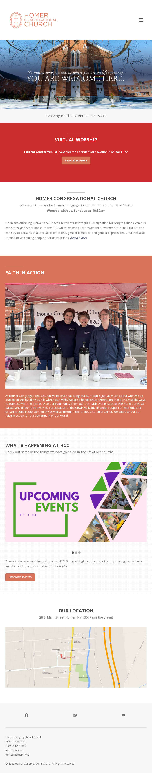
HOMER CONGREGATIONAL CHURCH (76, 198)
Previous (11, 506)
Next (140, 506)
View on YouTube (76, 160)
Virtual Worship (76, 139)
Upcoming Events (20, 577)
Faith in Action (24, 272)
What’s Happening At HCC (37, 445)
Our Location (76, 610)
